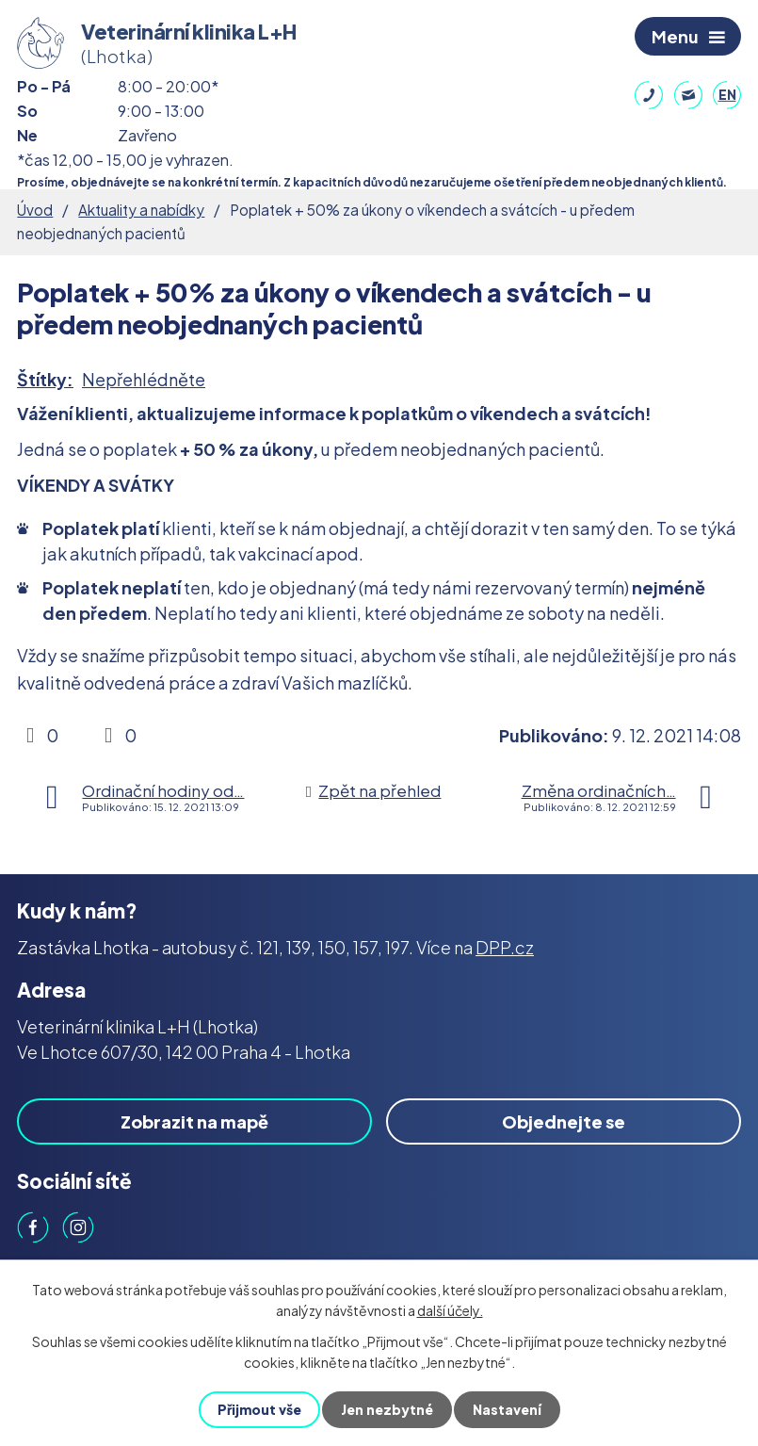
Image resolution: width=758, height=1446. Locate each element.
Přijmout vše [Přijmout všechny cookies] (259, 1409)
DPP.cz (505, 947)
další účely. (450, 1310)
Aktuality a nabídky (141, 210)
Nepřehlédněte (143, 379)
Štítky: (45, 379)
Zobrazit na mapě (194, 1121)
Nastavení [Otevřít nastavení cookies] (507, 1409)
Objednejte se (563, 1121)
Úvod (35, 210)
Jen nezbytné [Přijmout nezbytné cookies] (387, 1409)
